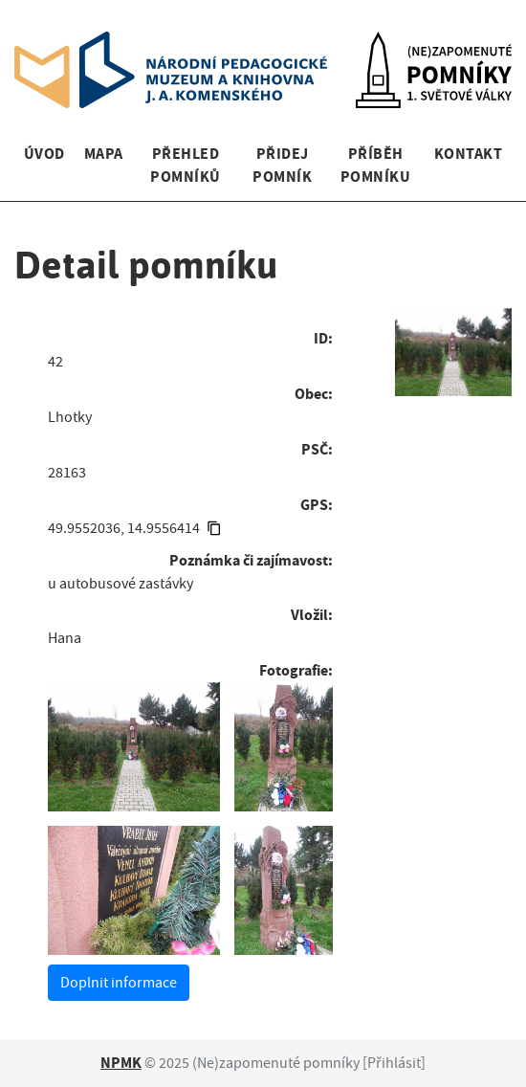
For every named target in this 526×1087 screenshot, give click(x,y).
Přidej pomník (282, 165)
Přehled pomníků (185, 165)
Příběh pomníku (375, 165)
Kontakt (468, 154)
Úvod (44, 154)
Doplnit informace (118, 982)
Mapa (103, 154)
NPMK (121, 1063)
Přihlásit (394, 1063)
